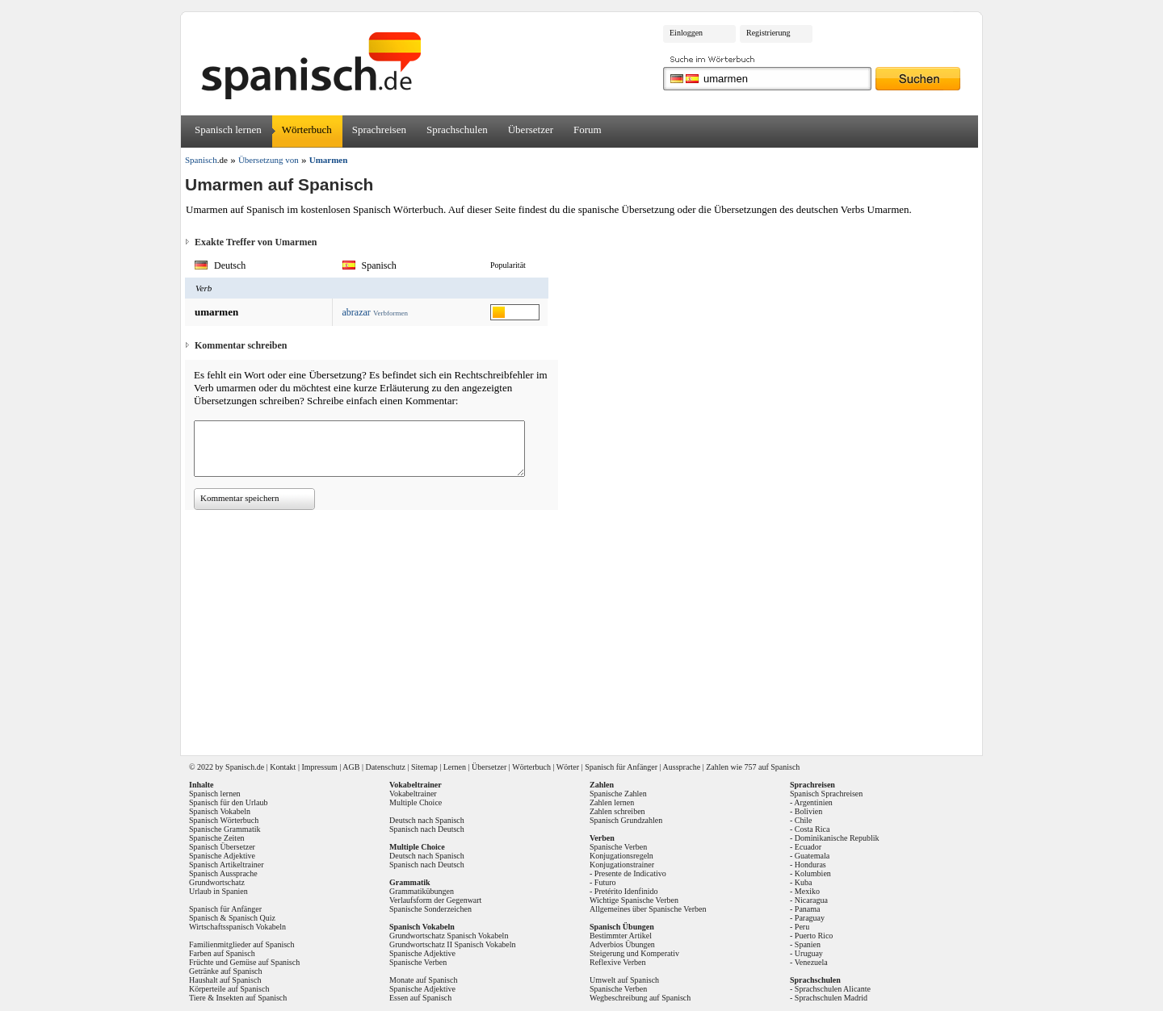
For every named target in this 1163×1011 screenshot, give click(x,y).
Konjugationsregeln (621, 855)
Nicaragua (811, 900)
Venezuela (811, 962)
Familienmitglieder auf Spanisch (242, 944)
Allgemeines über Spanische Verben (648, 908)
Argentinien (813, 802)
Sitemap (424, 766)
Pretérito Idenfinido (626, 891)
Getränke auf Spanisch (225, 971)
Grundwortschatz (217, 882)
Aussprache (682, 766)
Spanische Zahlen (618, 793)
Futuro (605, 882)
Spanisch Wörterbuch (223, 820)
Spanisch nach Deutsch (426, 829)
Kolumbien (813, 873)
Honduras (810, 864)
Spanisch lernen (228, 129)
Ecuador (808, 846)
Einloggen (686, 32)
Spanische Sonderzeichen (430, 908)
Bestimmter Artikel (621, 935)
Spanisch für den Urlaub (228, 802)
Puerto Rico (814, 935)
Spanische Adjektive (222, 855)
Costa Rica (812, 829)
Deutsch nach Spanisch (426, 820)
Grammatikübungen (421, 891)
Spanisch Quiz (252, 917)
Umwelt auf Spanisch (624, 979)
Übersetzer (530, 129)
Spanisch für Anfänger (621, 766)
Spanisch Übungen (622, 926)
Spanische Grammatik (225, 829)
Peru (802, 926)
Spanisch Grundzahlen (626, 820)
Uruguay (809, 953)
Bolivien (808, 811)
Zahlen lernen (612, 802)
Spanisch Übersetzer (222, 846)
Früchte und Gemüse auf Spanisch (244, 962)
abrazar (356, 312)
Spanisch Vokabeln (219, 811)
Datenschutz (385, 766)
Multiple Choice (415, 802)
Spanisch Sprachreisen (826, 793)
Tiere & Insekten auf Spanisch (238, 997)
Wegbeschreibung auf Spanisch (640, 997)
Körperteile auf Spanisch (229, 988)
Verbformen (390, 313)
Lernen (454, 766)
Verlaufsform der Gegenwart (435, 900)
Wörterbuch (307, 129)
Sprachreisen (379, 129)
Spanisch (239, 766)
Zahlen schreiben (617, 811)
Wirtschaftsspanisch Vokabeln (237, 926)
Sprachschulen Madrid (831, 997)
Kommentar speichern (239, 498)
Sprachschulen (457, 129)
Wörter (567, 766)
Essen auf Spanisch (420, 997)
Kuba (803, 882)
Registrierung (768, 32)
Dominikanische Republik (837, 837)
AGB (350, 766)
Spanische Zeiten (217, 837)
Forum (587, 129)
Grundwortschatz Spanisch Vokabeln (448, 935)
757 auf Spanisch (772, 766)
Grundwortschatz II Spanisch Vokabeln (452, 944)
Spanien (808, 944)
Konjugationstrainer (622, 864)
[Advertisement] (587, 627)
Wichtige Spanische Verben (634, 900)
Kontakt (283, 766)
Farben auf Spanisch (222, 953)
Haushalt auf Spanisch (225, 979)
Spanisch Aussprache (223, 873)
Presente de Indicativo (630, 873)
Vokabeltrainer (413, 793)
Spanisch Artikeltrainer (226, 864)
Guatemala (812, 855)
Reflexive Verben (618, 962)
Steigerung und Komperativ (634, 953)
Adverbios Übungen (622, 944)
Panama (808, 908)
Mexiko (807, 891)
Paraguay (810, 917)
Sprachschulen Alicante (833, 988)
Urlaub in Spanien (218, 891)
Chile (803, 820)
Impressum (319, 766)
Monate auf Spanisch (423, 979)
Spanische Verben (418, 962)
